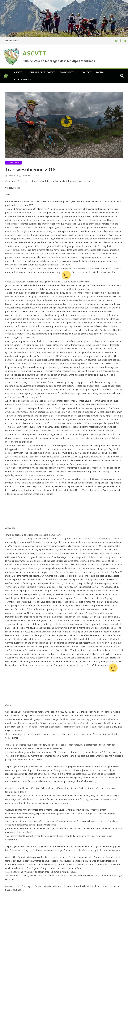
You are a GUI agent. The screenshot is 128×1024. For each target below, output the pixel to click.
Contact (86, 72)
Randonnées (67, 72)
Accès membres (22, 79)
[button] (23, 72)
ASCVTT (34, 53)
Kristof (24, 175)
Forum (100, 72)
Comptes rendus (13, 163)
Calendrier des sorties (42, 72)
